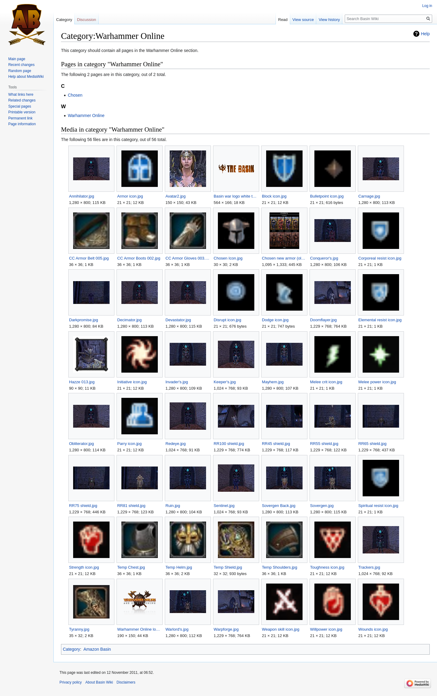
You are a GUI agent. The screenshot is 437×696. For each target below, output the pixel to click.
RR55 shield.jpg (324, 443)
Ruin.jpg (172, 505)
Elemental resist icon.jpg (380, 320)
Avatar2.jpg (175, 196)
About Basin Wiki (99, 682)
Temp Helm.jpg (178, 567)
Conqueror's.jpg (324, 258)
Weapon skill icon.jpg (280, 629)
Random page (19, 71)
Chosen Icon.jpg (228, 258)
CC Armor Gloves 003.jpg (187, 258)
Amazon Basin (97, 649)
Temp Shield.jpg (228, 567)
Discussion (86, 19)
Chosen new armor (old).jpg (284, 258)
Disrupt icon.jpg (227, 320)
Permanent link (20, 118)
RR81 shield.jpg (131, 505)
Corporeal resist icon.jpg (379, 258)
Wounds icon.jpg (373, 629)
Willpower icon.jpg (326, 629)
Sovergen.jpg (322, 505)
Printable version (21, 112)
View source (303, 19)
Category (71, 649)
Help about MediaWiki (26, 76)
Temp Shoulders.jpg (279, 567)
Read (283, 19)
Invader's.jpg (176, 382)
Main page (16, 59)
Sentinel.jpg (224, 505)
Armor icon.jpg (130, 196)
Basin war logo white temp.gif (236, 196)
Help (425, 33)
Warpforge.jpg (226, 629)
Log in (427, 6)
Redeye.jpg (175, 443)
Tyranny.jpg (79, 629)
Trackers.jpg (369, 567)
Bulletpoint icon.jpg (327, 196)
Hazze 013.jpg (81, 382)
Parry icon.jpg (129, 443)
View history (329, 19)
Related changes (22, 100)
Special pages (19, 106)
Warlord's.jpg (176, 629)
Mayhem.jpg (273, 382)
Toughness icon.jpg (327, 567)
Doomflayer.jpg (323, 320)
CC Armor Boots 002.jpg (138, 258)
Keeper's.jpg (225, 382)
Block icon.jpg (274, 196)
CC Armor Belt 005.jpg (89, 258)
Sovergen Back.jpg (278, 505)
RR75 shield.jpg (83, 505)
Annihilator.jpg (81, 196)
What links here (20, 94)
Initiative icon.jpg (132, 382)
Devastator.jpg (178, 320)
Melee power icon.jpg (377, 382)
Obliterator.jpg (81, 443)
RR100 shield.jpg (229, 443)
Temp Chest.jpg (131, 567)
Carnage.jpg (369, 196)
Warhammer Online (86, 115)
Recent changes (21, 65)
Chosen (75, 95)
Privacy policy (70, 682)
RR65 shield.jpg (372, 443)
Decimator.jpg (129, 320)
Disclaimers (126, 682)
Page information (22, 124)
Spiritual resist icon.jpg (378, 505)
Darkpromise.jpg (83, 320)
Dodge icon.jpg (275, 320)
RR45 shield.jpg (276, 443)
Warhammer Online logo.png (139, 629)
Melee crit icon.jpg (326, 382)
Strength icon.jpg (84, 567)
